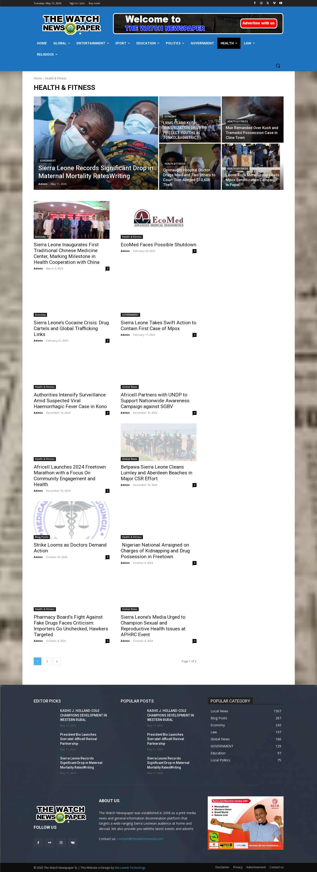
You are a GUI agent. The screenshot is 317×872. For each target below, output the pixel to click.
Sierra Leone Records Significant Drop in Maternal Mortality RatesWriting (81, 762)
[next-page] (57, 661)
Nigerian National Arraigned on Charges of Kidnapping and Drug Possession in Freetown (155, 550)
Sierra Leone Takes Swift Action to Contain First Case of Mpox (158, 325)
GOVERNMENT (48, 160)
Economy (170, 116)
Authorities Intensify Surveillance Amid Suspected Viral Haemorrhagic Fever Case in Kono (70, 400)
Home (38, 78)
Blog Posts (41, 537)
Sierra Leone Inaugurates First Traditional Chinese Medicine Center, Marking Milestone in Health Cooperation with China (66, 253)
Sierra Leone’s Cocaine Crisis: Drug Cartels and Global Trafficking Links (71, 328)
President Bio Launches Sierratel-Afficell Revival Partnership (78, 739)
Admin (38, 268)
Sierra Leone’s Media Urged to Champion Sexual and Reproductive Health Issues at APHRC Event (153, 625)
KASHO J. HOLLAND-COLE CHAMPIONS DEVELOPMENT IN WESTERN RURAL (83, 715)
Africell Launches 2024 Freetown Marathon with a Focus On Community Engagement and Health (70, 475)
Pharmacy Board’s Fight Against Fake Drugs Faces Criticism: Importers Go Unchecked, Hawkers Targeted (71, 625)
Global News (129, 386)
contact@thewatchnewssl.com (140, 839)
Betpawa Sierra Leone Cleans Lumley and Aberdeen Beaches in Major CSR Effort (156, 472)
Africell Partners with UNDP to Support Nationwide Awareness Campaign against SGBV (155, 400)
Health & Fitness (237, 121)
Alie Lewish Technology (130, 868)
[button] (278, 65)
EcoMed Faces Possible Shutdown (158, 244)
